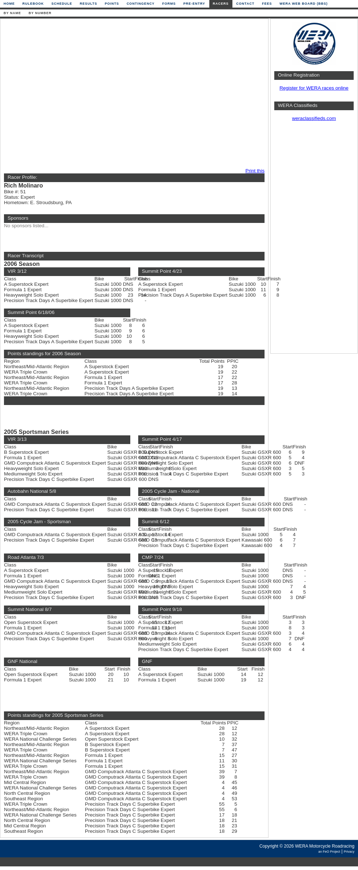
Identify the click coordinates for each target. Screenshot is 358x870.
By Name (12, 13)
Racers (221, 3)
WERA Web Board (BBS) (303, 3)
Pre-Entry (194, 3)
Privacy (349, 851)
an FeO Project (329, 851)
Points (112, 3)
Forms (169, 3)
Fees (267, 3)
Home (9, 3)
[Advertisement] (71, 93)
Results (88, 3)
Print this (255, 170)
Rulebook (33, 3)
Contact (245, 3)
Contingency (141, 3)
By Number (40, 13)
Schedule (62, 3)
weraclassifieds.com (314, 118)
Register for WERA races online (313, 88)
